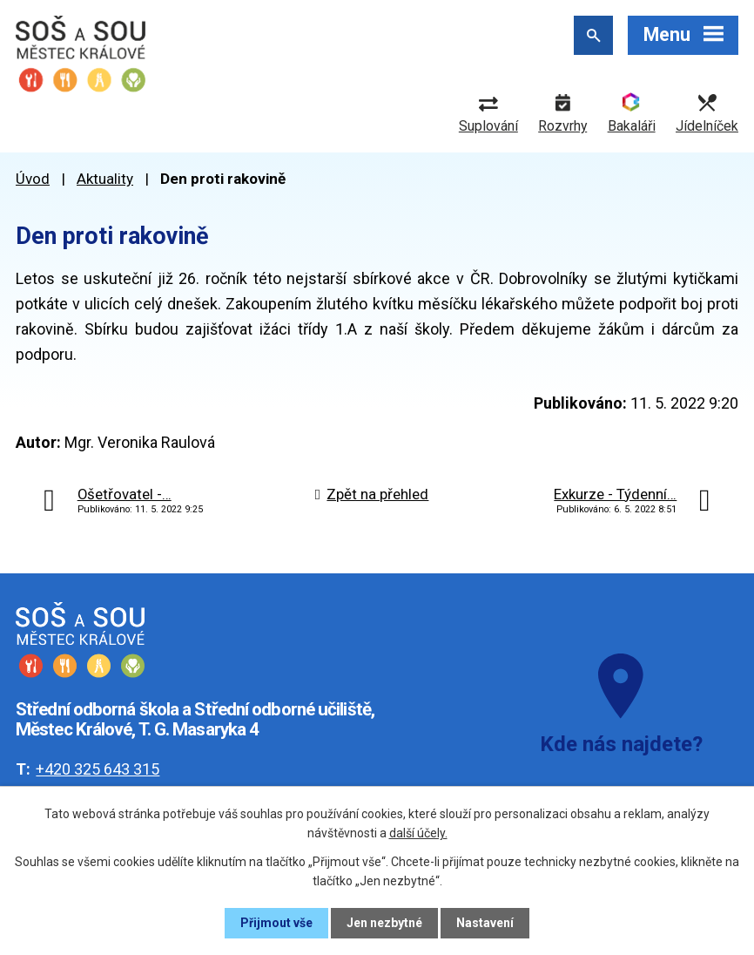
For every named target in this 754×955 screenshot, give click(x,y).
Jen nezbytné (384, 923)
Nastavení (485, 923)
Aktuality (105, 178)
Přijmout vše (276, 923)
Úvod (33, 178)
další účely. (418, 833)
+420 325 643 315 (97, 769)
